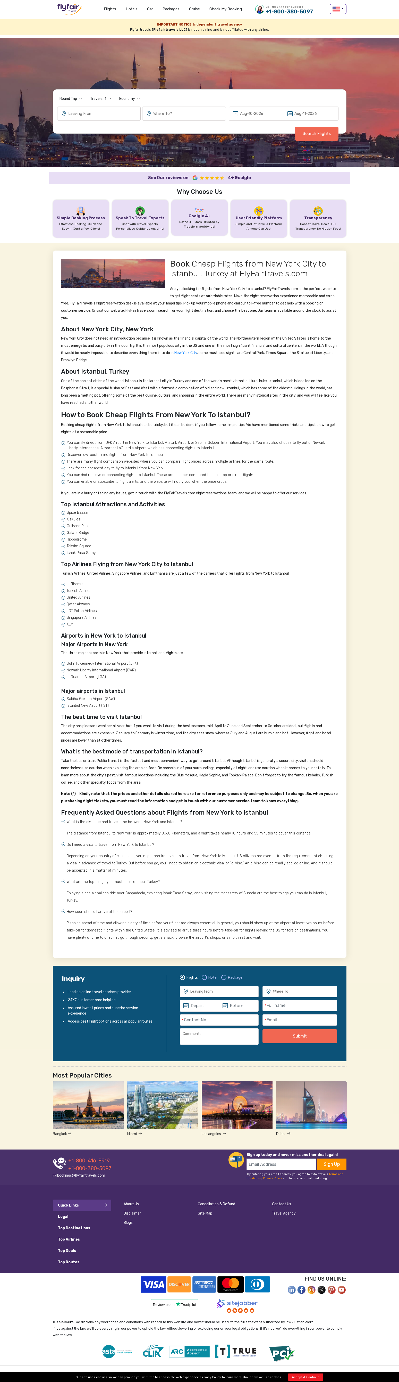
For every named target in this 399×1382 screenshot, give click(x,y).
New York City (185, 353)
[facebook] (291, 1289)
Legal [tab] (63, 1217)
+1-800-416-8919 (89, 1161)
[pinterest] (331, 1289)
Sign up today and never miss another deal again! (292, 1155)
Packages (171, 9)
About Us (131, 1204)
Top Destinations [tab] (74, 1228)
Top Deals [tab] (67, 1251)
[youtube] (341, 1289)
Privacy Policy (272, 1178)
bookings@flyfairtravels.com (79, 1175)
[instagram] (311, 1289)
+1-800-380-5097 (289, 10)
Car (150, 9)
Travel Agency (284, 1213)
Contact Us (281, 1204)
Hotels (132, 9)
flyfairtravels (69, 11)
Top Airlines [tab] (69, 1239)
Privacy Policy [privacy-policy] (210, 1377)
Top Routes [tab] (68, 1262)
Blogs (128, 1222)
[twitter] (321, 1289)
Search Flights (317, 133)
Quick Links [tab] (68, 1205)
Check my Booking (225, 9)
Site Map (205, 1213)
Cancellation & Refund (216, 1204)
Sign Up (332, 1164)
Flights (110, 9)
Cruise (194, 9)
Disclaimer (132, 1213)
